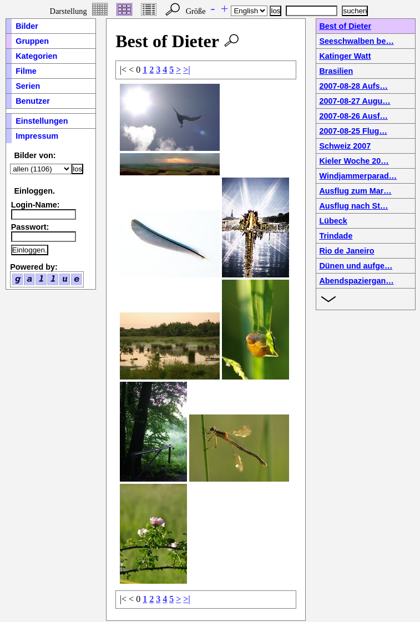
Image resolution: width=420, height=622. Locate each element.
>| (186, 69)
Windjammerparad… (358, 175)
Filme (26, 71)
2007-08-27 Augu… (354, 101)
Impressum (37, 136)
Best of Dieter (345, 26)
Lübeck (333, 220)
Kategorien (36, 56)
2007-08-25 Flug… (353, 131)
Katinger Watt (345, 56)
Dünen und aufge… (355, 265)
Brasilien (336, 71)
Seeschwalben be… (356, 41)
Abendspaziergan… (356, 280)
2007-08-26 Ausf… (353, 116)
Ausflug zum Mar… (355, 190)
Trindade (335, 235)
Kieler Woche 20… (353, 160)
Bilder (27, 26)
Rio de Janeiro (346, 250)
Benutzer (33, 101)
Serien (28, 86)
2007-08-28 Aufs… (353, 86)
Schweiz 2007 (345, 145)
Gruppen (32, 41)
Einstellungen (42, 121)
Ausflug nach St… (353, 205)
